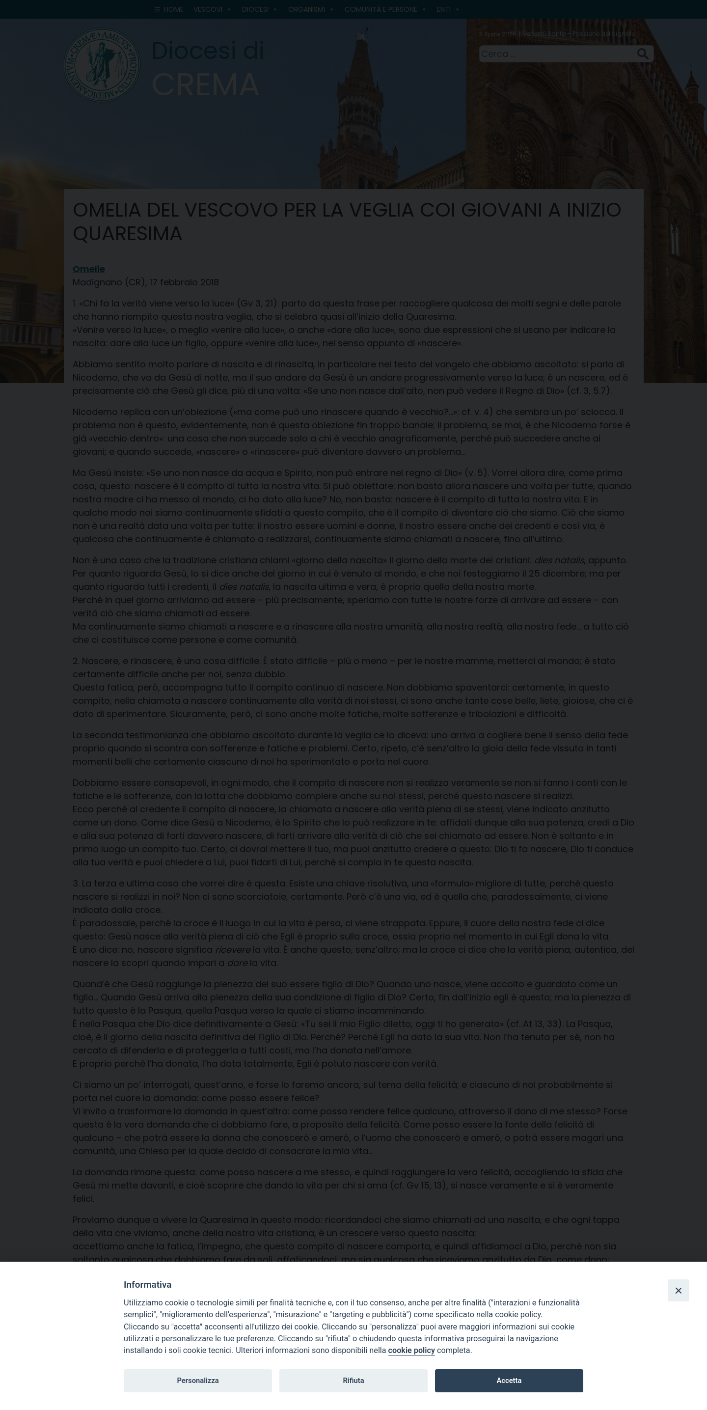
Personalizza (197, 1380)
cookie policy (411, 1350)
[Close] (678, 1290)
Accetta (508, 1380)
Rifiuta (353, 1380)
